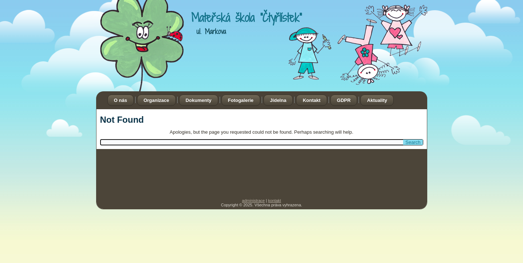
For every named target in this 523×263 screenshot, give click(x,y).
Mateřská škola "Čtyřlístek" (246, 17)
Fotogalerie (241, 100)
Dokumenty (199, 100)
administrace (253, 200)
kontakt (274, 200)
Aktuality (377, 100)
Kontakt (311, 100)
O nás (120, 100)
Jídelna (278, 100)
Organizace (156, 100)
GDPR (344, 100)
